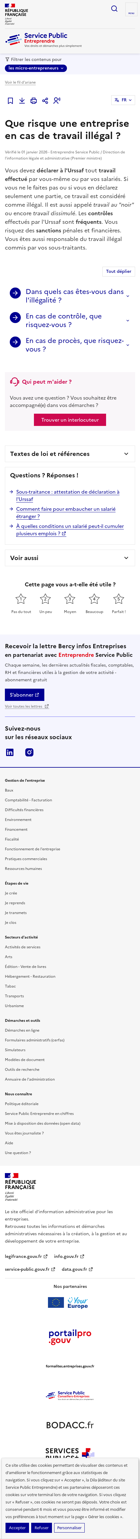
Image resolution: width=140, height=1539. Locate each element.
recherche (114, 8)
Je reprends (15, 903)
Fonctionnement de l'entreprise (32, 849)
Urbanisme (14, 1006)
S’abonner (24, 694)
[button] (56, 100)
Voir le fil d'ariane (20, 82)
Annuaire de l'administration (30, 1079)
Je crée (11, 893)
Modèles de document (25, 1060)
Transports (14, 996)
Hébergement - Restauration (30, 976)
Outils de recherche (22, 1069)
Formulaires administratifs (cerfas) (34, 1040)
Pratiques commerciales (26, 859)
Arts (8, 957)
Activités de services (22, 947)
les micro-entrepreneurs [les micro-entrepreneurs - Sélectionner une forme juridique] (33, 68)
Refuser (42, 1528)
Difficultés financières (24, 810)
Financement (16, 829)
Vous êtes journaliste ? (24, 1133)
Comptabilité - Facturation (28, 800)
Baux (9, 790)
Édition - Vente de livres (25, 966)
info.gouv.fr (69, 1256)
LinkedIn (9, 752)
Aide (9, 1143)
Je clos (10, 922)
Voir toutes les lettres (27, 706)
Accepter (17, 1528)
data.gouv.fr (77, 1269)
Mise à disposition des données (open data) (42, 1123)
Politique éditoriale (22, 1104)
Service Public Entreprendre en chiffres (39, 1113)
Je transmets (16, 913)
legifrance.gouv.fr (26, 1256)
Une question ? (18, 1153)
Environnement (18, 819)
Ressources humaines (23, 868)
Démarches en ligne (22, 1030)
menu (131, 13)
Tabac (10, 986)
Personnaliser (69, 1528)
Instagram (29, 752)
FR (124, 100)
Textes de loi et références (50, 453)
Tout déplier (118, 271)
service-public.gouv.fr (30, 1269)
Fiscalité (12, 839)
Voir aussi (24, 558)
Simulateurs (15, 1050)
